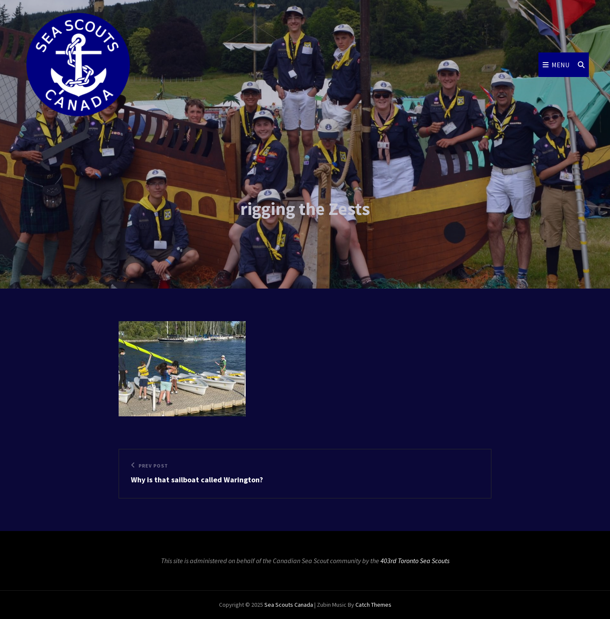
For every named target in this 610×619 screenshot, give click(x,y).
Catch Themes (373, 604)
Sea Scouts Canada (288, 604)
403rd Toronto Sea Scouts (414, 560)
